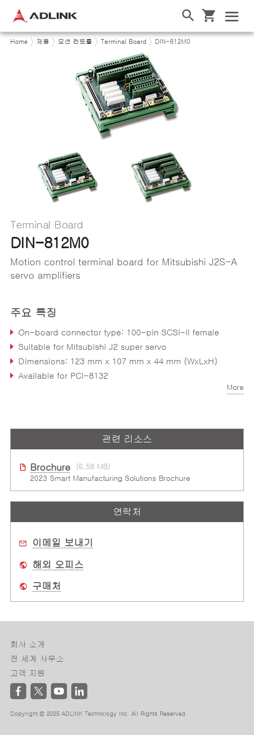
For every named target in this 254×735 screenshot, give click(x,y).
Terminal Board (123, 42)
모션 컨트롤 (75, 42)
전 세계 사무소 (37, 659)
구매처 (46, 586)
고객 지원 (27, 673)
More (235, 387)
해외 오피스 (58, 565)
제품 (42, 42)
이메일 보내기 (62, 543)
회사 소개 (27, 644)
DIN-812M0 (172, 42)
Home (19, 42)
